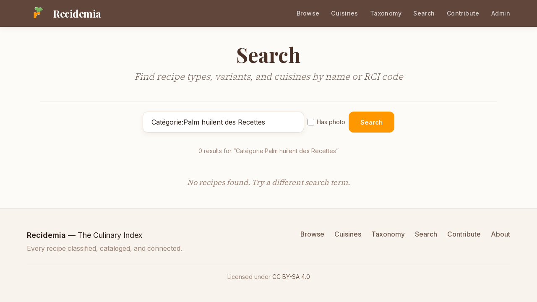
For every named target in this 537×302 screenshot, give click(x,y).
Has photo (326, 121)
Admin (500, 13)
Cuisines (344, 13)
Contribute (463, 13)
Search (424, 13)
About (500, 234)
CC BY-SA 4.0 (291, 276)
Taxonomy (385, 13)
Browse (308, 13)
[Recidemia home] (64, 13)
